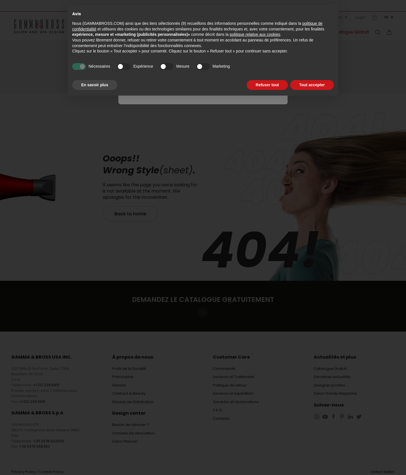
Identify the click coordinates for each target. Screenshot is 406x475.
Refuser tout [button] (267, 85)
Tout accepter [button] (312, 85)
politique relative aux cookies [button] (255, 34)
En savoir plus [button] (94, 85)
